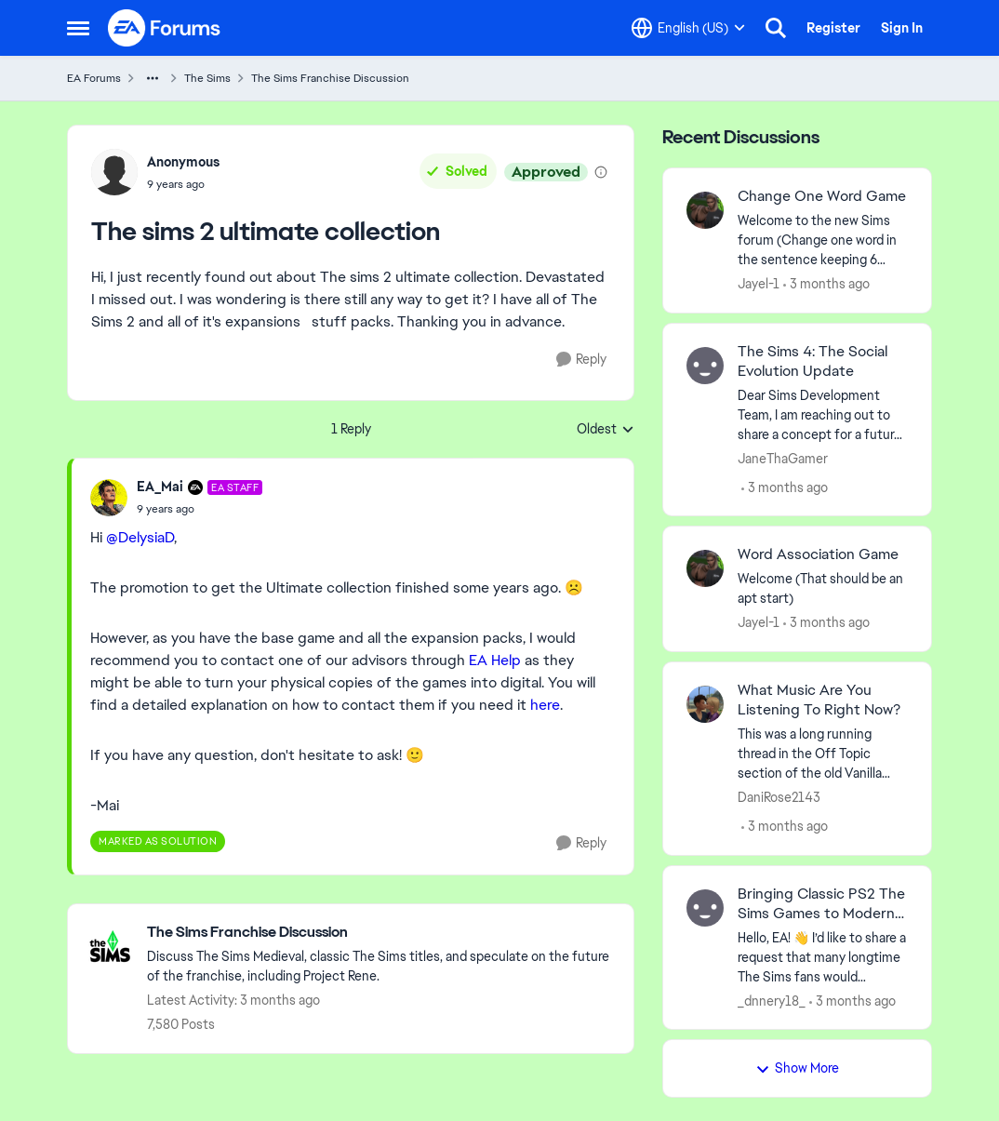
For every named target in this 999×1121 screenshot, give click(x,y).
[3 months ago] (826, 284)
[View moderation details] (601, 172)
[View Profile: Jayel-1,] (705, 210)
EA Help (495, 660)
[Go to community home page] (164, 28)
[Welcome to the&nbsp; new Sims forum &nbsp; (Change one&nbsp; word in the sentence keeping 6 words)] (823, 240)
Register (833, 28)
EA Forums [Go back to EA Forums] (94, 78)
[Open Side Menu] (78, 28)
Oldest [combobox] (605, 429)
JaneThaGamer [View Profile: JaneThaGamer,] (783, 457)
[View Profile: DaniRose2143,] (705, 704)
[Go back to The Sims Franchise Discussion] (381, 932)
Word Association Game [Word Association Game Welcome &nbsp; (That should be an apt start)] (818, 554)
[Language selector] (688, 28)
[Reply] (581, 359)
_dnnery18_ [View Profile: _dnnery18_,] (772, 1000)
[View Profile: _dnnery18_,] (705, 908)
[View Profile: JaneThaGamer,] (705, 365)
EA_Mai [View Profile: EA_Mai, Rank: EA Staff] (160, 486)
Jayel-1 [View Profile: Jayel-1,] (758, 283)
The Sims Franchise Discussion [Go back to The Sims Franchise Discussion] (330, 78)
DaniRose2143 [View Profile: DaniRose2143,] (779, 797)
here (545, 704)
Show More (797, 1068)
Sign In (902, 28)
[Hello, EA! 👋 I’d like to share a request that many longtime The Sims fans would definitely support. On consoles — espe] (823, 956)
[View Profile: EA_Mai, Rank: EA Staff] (108, 497)
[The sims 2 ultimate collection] (199, 508)
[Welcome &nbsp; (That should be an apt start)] (823, 588)
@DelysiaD (140, 537)
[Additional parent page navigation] (152, 78)
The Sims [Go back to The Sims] (207, 78)
